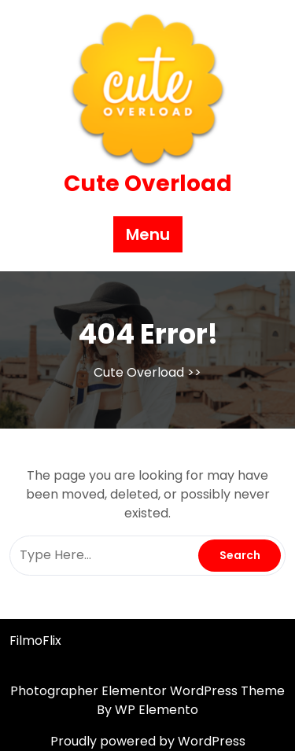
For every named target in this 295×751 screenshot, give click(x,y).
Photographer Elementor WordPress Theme (147, 691)
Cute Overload (148, 183)
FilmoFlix (35, 640)
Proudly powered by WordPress (147, 741)
